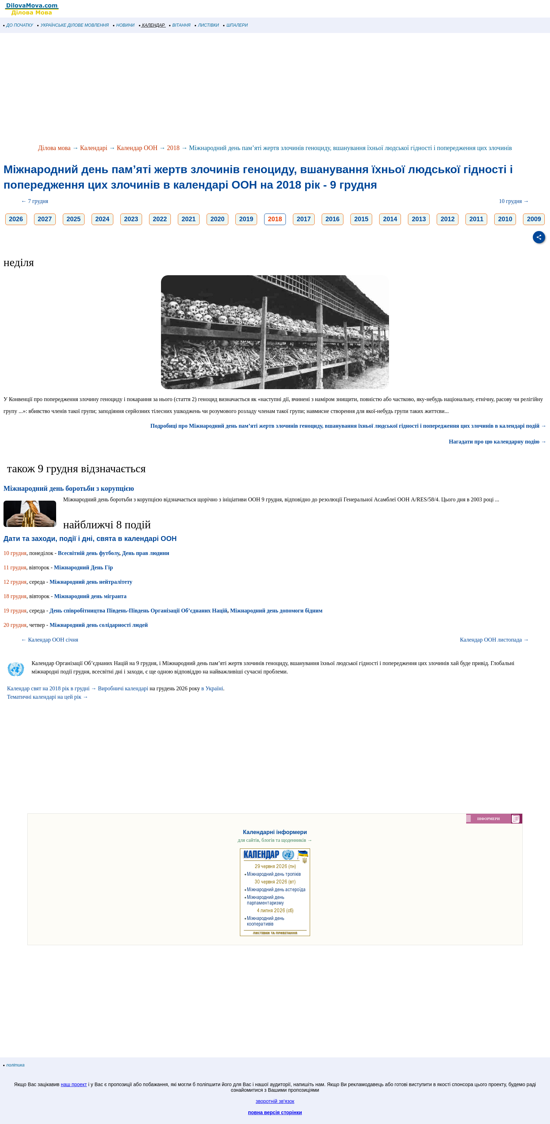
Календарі (93, 147)
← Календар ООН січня (49, 640)
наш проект (74, 1084)
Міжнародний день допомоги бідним (276, 611)
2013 (419, 219)
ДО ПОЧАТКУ (18, 25)
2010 (505, 219)
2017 (304, 219)
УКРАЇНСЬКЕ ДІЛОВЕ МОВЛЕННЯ (73, 25)
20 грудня (15, 625)
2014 (390, 219)
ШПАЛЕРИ (235, 25)
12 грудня (15, 582)
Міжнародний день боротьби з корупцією (69, 488)
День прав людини (145, 553)
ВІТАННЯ (180, 25)
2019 (246, 219)
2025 (74, 219)
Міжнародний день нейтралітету (90, 582)
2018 (173, 147)
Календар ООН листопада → (494, 640)
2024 (102, 219)
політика (14, 1065)
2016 (333, 219)
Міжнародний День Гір (83, 567)
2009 (534, 219)
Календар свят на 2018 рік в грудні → (51, 688)
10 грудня (15, 553)
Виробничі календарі (123, 688)
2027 (45, 219)
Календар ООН (137, 147)
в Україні (212, 688)
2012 (448, 219)
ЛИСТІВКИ (207, 25)
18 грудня (15, 596)
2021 (189, 219)
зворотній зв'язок (275, 1101)
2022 (160, 219)
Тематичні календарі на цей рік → (47, 697)
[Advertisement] (210, 89)
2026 (16, 219)
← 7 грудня (34, 201)
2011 (476, 219)
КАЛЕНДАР (152, 25)
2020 (217, 219)
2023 (131, 219)
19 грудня (15, 611)
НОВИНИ (124, 25)
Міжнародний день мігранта (90, 596)
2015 (361, 219)
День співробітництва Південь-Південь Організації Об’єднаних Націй (138, 611)
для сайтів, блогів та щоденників (275, 840)
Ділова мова (54, 147)
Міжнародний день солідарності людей (98, 625)
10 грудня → (514, 201)
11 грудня (15, 567)
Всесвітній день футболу (88, 553)
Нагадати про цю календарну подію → (497, 442)
